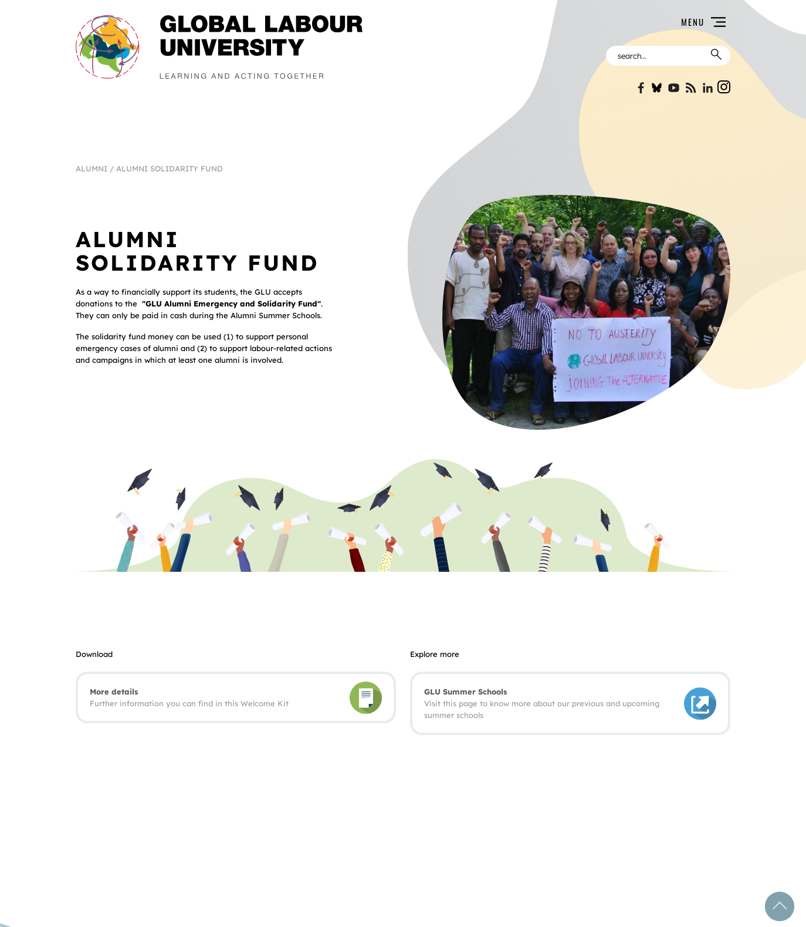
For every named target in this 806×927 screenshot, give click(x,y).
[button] (553, 22)
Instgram (723, 86)
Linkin (707, 87)
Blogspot (690, 87)
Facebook (639, 87)
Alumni (91, 168)
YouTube (673, 87)
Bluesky (656, 87)
